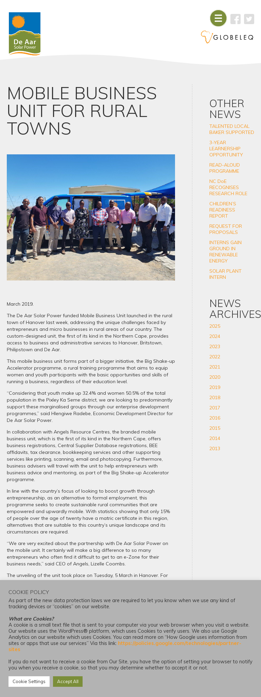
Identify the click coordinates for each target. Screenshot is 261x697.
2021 (214, 367)
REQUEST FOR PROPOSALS (225, 229)
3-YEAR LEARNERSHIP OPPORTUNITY (226, 148)
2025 (214, 326)
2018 (214, 397)
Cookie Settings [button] (29, 681)
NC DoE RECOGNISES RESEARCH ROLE (228, 187)
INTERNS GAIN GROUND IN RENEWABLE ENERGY (225, 251)
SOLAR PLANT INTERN (225, 274)
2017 (214, 408)
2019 (214, 387)
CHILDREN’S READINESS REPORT (222, 210)
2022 (214, 357)
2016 (214, 418)
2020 (214, 377)
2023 (214, 346)
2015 (214, 428)
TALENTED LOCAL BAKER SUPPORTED (231, 129)
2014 (214, 438)
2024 (214, 336)
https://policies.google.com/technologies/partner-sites (124, 646)
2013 (214, 448)
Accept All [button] (68, 681)
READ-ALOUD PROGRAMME (224, 168)
